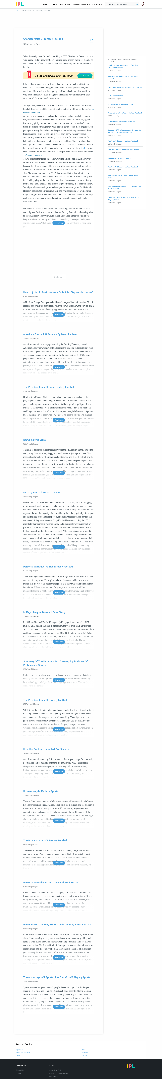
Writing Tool (65, 4)
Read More (59, 297)
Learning (85, 1038)
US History (96, 4)
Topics (55, 4)
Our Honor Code (56, 1059)
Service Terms (55, 1065)
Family (18, 1038)
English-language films (23, 1035)
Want (83, 1033)
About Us (20, 1053)
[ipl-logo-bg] (20, 3)
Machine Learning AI (81, 4)
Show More (59, 206)
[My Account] (143, 4)
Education (85, 1035)
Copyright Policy (56, 1053)
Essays (46, 4)
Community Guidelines (58, 1056)
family (83, 131)
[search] (137, 4)
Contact (19, 1056)
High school (20, 1033)
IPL (17, 11)
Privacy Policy (54, 1062)
